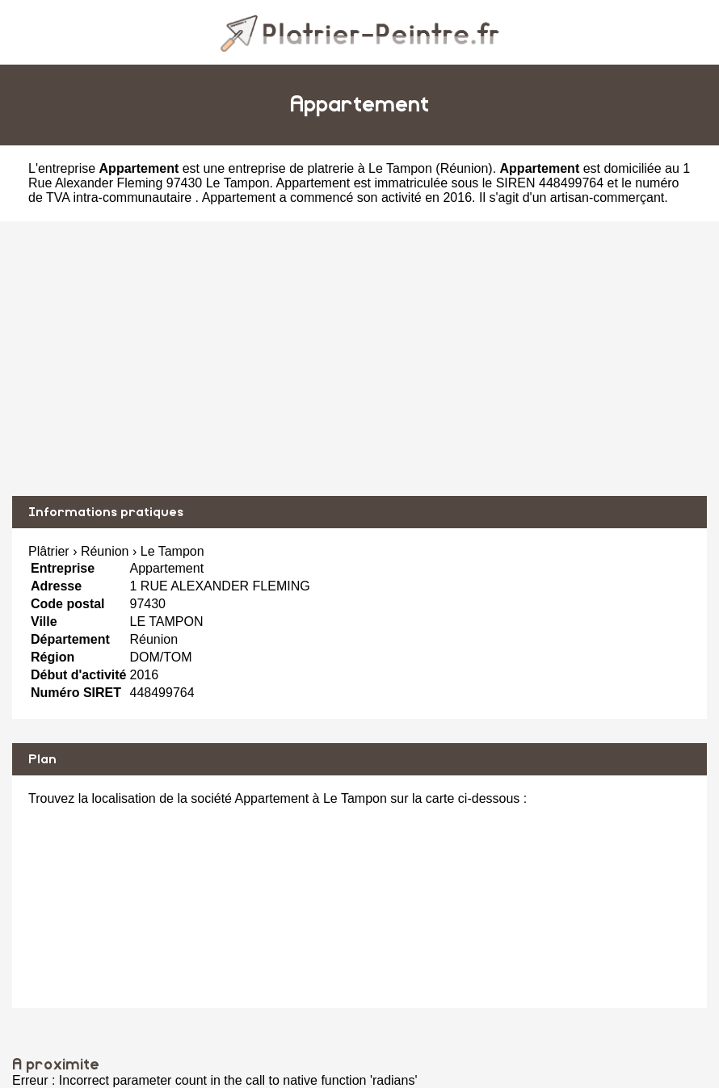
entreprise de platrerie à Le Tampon (330, 168)
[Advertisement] (359, 359)
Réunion (464, 168)
